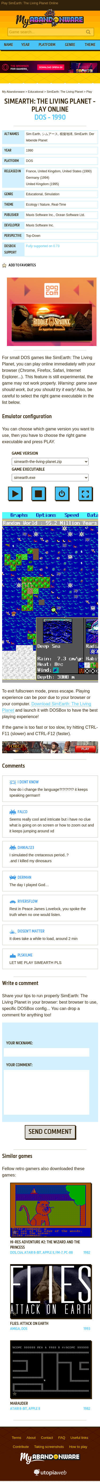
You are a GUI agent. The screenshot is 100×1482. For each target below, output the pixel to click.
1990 (29, 150)
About (31, 1438)
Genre (70, 45)
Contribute (21, 1447)
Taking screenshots (49, 1447)
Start (15, 493)
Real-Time (58, 204)
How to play (78, 1447)
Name (8, 45)
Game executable (28, 469)
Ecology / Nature (38, 204)
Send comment (50, 1132)
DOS (29, 161)
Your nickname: (19, 1043)
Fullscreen (85, 493)
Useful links (79, 1438)
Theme (90, 45)
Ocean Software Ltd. (70, 215)
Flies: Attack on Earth (29, 1324)
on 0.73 (42, 246)
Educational (34, 194)
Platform (47, 45)
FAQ (61, 1438)
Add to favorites (22, 265)
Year (25, 45)
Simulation (52, 194)
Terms (16, 1438)
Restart (62, 493)
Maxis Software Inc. (40, 215)
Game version (25, 453)
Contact (47, 1438)
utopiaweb (50, 1474)
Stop (38, 493)
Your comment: (19, 1065)
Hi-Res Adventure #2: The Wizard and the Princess (45, 1244)
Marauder (19, 1404)
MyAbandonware (50, 17)
